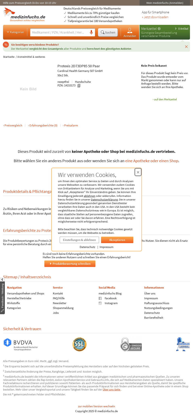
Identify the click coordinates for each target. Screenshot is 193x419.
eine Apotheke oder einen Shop (151, 160)
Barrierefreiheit (153, 317)
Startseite (9, 57)
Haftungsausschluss (156, 303)
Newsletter (59, 303)
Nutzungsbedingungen (158, 308)
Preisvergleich (13, 125)
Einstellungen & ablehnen (79, 240)
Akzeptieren (117, 240)
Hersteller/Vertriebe (19, 298)
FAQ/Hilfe (59, 298)
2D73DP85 (79, 65)
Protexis (63, 65)
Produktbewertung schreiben (70, 264)
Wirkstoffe (13, 303)
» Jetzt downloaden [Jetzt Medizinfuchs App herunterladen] (155, 17)
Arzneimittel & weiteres (31, 57)
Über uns (149, 293)
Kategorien (15, 32)
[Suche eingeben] (59, 32)
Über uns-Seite (112, 389)
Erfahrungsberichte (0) (43, 125)
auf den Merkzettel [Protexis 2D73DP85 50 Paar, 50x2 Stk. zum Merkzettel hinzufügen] (165, 99)
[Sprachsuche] (91, 32)
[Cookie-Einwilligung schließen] (138, 172)
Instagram (108, 303)
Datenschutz (87, 247)
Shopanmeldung (63, 308)
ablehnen (89, 196)
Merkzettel (149, 28)
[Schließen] (186, 47)
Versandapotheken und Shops (25, 293)
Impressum (106, 247)
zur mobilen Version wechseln (96, 406)
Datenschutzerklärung (104, 199)
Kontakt (58, 293)
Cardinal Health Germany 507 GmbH (80, 71)
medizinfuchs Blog (110, 293)
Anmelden (130, 32)
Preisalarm (71, 125)
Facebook (108, 298)
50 (90, 65)
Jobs (56, 313)
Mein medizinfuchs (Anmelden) (164, 3)
